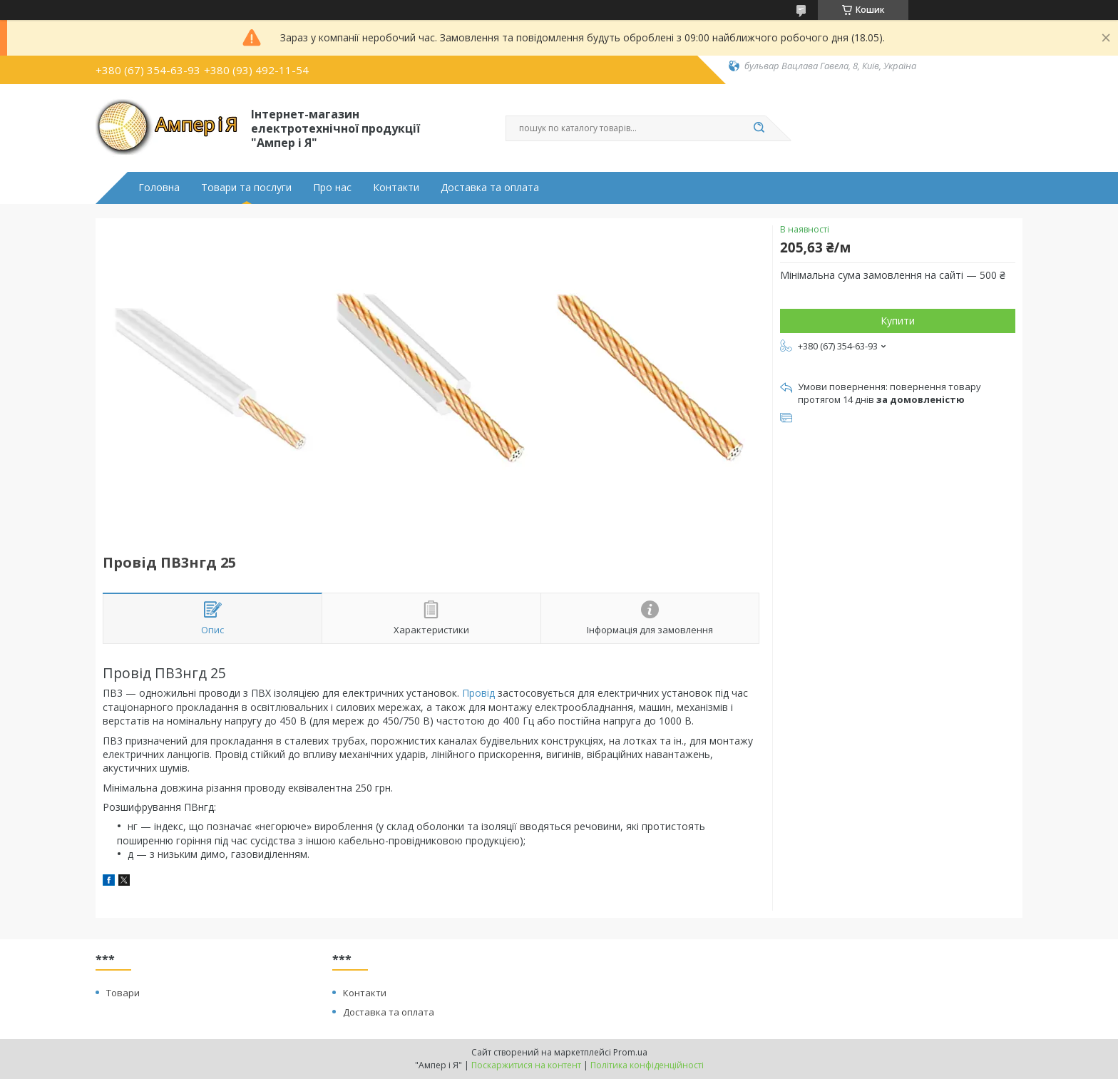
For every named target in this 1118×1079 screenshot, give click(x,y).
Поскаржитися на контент (526, 1065)
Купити (898, 320)
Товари (123, 992)
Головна (159, 188)
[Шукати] (758, 128)
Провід (478, 693)
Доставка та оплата (490, 188)
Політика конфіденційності (647, 1065)
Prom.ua (630, 1052)
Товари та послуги (246, 188)
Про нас (332, 188)
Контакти (396, 188)
